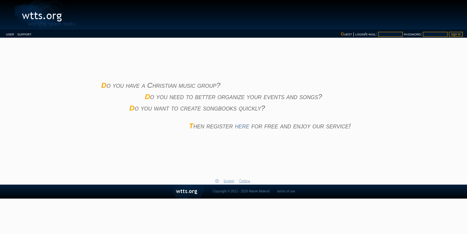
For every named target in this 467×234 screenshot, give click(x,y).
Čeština (244, 181)
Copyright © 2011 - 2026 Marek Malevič (241, 191)
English (229, 181)
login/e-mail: (366, 34)
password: (413, 34)
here (242, 126)
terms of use (286, 191)
